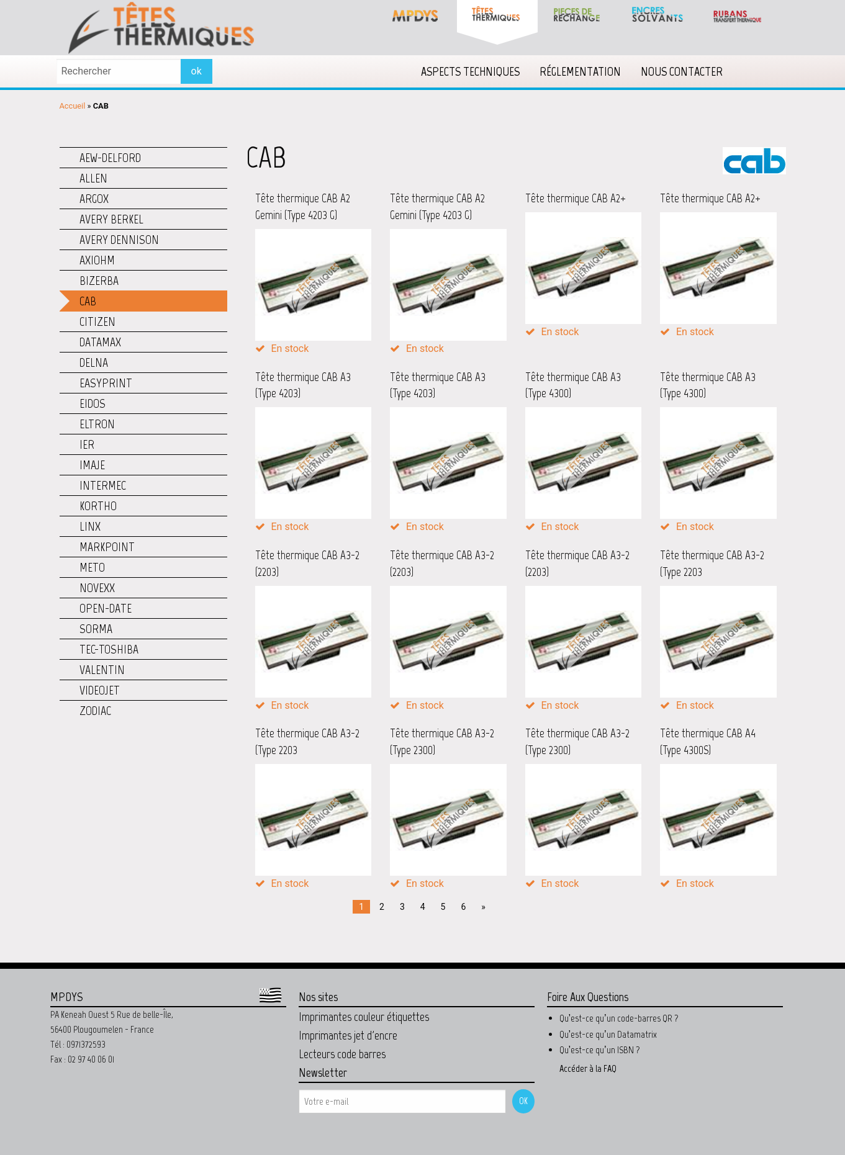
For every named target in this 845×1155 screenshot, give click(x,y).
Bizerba (99, 280)
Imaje (92, 464)
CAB (87, 301)
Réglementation (580, 71)
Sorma (95, 628)
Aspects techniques (470, 71)
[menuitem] (470, 71)
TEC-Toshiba (108, 649)
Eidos (92, 403)
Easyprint (105, 382)
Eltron (97, 423)
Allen (93, 178)
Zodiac (95, 710)
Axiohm (97, 260)
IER (86, 444)
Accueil (73, 105)
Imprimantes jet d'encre (348, 1035)
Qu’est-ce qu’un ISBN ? (599, 1050)
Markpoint (107, 546)
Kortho (98, 505)
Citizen (97, 321)
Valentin (102, 669)
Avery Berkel (111, 219)
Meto (92, 567)
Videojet (99, 690)
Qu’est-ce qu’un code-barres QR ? (619, 1018)
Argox (94, 198)
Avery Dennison (119, 239)
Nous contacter (682, 71)
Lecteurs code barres (342, 1053)
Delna (93, 362)
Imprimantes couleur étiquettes (364, 1016)
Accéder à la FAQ (588, 1068)
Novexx (97, 587)
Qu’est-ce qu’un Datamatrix (608, 1034)
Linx (90, 526)
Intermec (102, 485)
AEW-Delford (110, 157)
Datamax (100, 342)
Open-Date (105, 608)
